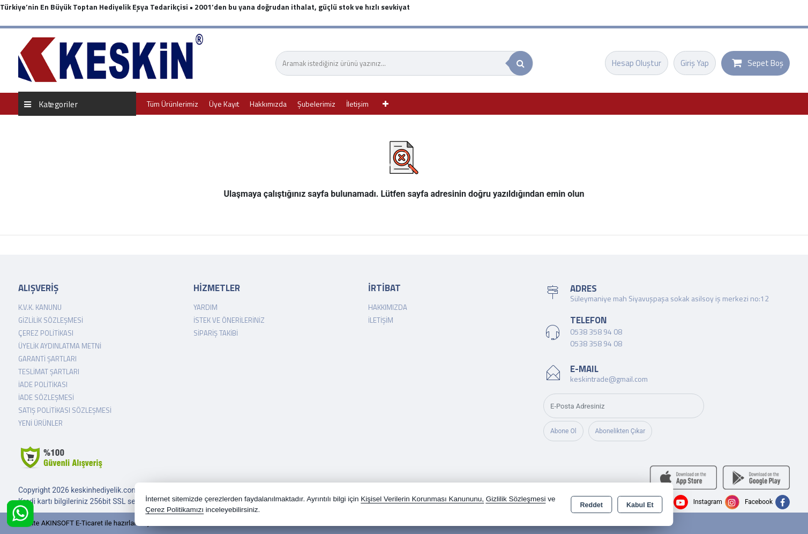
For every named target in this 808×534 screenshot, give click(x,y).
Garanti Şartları (47, 358)
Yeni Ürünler (40, 423)
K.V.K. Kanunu (40, 307)
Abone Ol (563, 431)
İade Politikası (43, 384)
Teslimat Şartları (48, 371)
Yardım (205, 307)
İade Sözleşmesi (46, 397)
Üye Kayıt (224, 103)
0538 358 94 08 (596, 331)
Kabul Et (640, 505)
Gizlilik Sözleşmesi (50, 320)
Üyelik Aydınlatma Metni (59, 345)
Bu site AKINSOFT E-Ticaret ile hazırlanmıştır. (87, 523)
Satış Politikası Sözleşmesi (64, 410)
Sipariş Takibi (215, 333)
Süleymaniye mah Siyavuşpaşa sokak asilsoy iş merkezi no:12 (669, 298)
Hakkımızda (268, 103)
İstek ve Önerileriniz (229, 320)
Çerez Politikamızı (174, 510)
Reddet (591, 505)
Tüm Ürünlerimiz (172, 103)
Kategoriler (51, 104)
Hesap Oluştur (636, 63)
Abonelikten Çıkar (620, 431)
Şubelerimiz (316, 103)
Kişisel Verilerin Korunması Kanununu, (422, 499)
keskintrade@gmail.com (609, 378)
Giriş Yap (694, 63)
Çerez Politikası (45, 333)
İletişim (357, 103)
